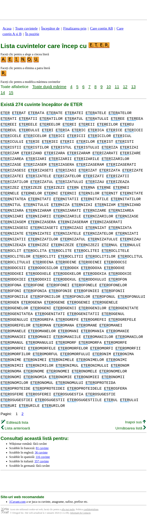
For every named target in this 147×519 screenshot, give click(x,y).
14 (3, 92)
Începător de (50, 28)
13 (133, 86)
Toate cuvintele (26, 28)
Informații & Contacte (80, 513)
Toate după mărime (49, 86)
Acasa (6, 28)
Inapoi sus (135, 422)
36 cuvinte (41, 452)
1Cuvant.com (17, 501)
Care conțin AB (101, 28)
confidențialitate (90, 509)
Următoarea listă (130, 428)
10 (108, 86)
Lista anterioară (15, 428)
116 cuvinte (43, 457)
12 (125, 86)
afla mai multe (68, 509)
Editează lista (14, 422)
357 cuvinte (41, 461)
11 (117, 86)
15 (11, 92)
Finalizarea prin (74, 28)
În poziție (32, 34)
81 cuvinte (42, 448)
